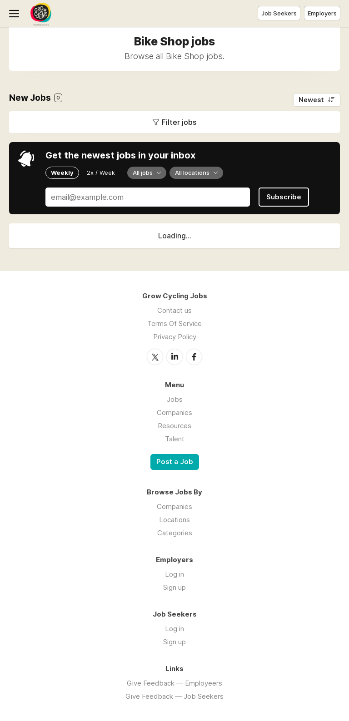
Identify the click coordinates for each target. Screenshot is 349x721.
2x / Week (101, 172)
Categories (174, 532)
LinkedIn (174, 357)
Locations (174, 519)
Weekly (62, 172)
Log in (174, 574)
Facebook (194, 357)
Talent (174, 439)
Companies (174, 412)
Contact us (174, 310)
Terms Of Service (174, 323)
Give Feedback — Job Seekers (174, 696)
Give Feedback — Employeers (174, 683)
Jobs (175, 399)
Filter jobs (179, 122)
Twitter (155, 357)
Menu (16, 13)
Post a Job (174, 462)
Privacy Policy (174, 336)
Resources (174, 425)
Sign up (174, 587)
